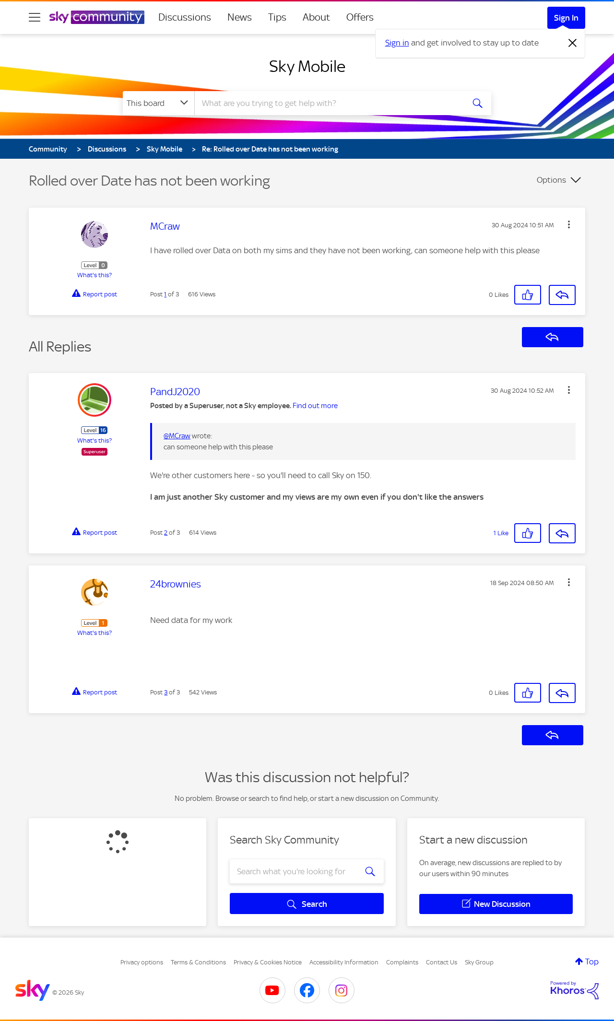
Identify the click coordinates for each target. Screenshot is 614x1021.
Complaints (402, 962)
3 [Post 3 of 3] (165, 692)
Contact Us (441, 962)
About (316, 17)
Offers (360, 17)
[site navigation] (34, 17)
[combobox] (328, 103)
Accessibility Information (343, 962)
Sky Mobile (307, 66)
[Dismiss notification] (572, 43)
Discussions (184, 17)
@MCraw (177, 436)
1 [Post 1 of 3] (165, 294)
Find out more (315, 405)
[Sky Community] (96, 17)
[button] (569, 224)
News (239, 17)
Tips (277, 17)
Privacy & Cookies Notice (268, 962)
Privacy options (141, 962)
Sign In (566, 18)
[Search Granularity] (158, 103)
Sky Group (479, 962)
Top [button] (592, 961)
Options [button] (551, 180)
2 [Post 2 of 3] (165, 532)
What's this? (94, 275)
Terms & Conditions (198, 962)
